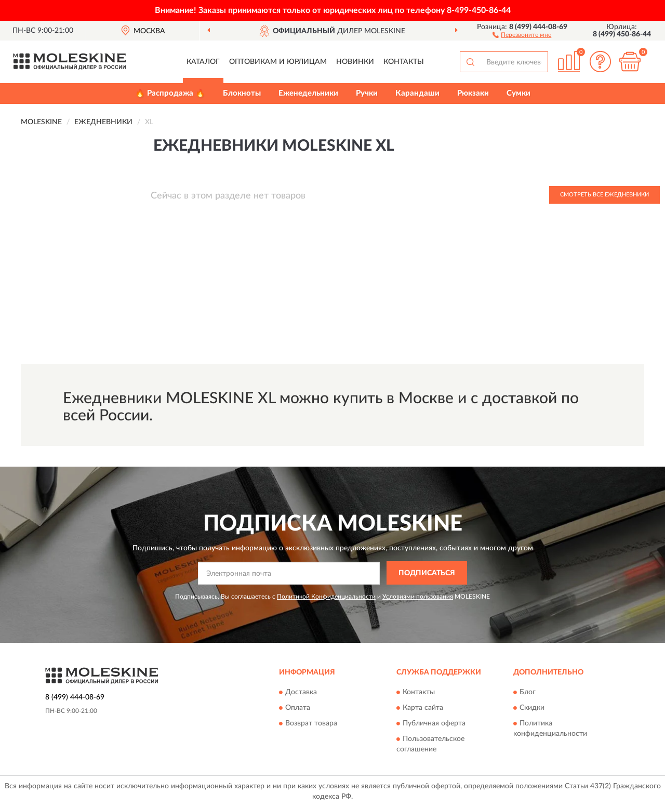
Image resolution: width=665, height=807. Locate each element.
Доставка (301, 692)
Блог (528, 692)
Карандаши (417, 93)
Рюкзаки (473, 93)
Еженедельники (308, 93)
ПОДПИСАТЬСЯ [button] (426, 573)
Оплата (297, 708)
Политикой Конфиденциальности (326, 596)
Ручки (367, 93)
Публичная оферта (434, 723)
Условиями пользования (417, 596)
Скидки (532, 708)
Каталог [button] (203, 61)
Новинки (355, 61)
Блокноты (242, 93)
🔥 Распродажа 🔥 (170, 93)
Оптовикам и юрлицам (278, 61)
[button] (522, 34)
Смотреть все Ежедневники (604, 194)
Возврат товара (311, 723)
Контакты (403, 61)
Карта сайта (423, 708)
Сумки (518, 93)
